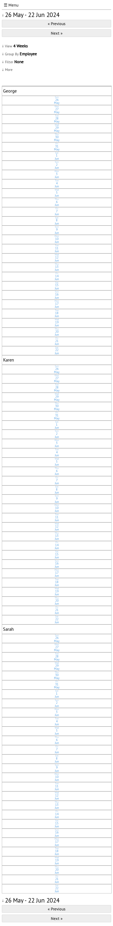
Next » (56, 33)
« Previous (56, 23)
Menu (13, 5)
